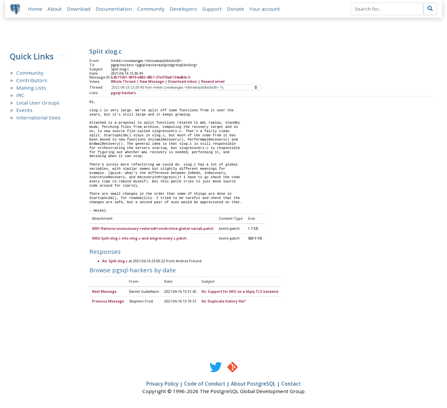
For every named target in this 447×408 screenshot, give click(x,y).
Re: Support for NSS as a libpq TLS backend (240, 292)
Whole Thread (123, 81)
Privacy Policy (162, 384)
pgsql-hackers (123, 93)
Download (78, 9)
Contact (291, 384)
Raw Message (152, 81)
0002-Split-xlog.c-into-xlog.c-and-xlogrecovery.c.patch (139, 238)
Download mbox (182, 81)
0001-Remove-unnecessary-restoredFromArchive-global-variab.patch (153, 229)
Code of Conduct (204, 384)
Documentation (114, 9)
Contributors (31, 80)
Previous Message (108, 301)
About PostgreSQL (253, 384)
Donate (235, 9)
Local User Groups (37, 102)
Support (212, 9)
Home (35, 9)
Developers (183, 9)
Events (24, 110)
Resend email (213, 81)
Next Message (104, 292)
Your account (264, 9)
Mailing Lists (31, 87)
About (54, 9)
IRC (20, 95)
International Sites (38, 117)
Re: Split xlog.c (115, 261)
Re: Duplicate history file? (224, 301)
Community (150, 9)
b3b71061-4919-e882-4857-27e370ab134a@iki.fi (151, 77)
